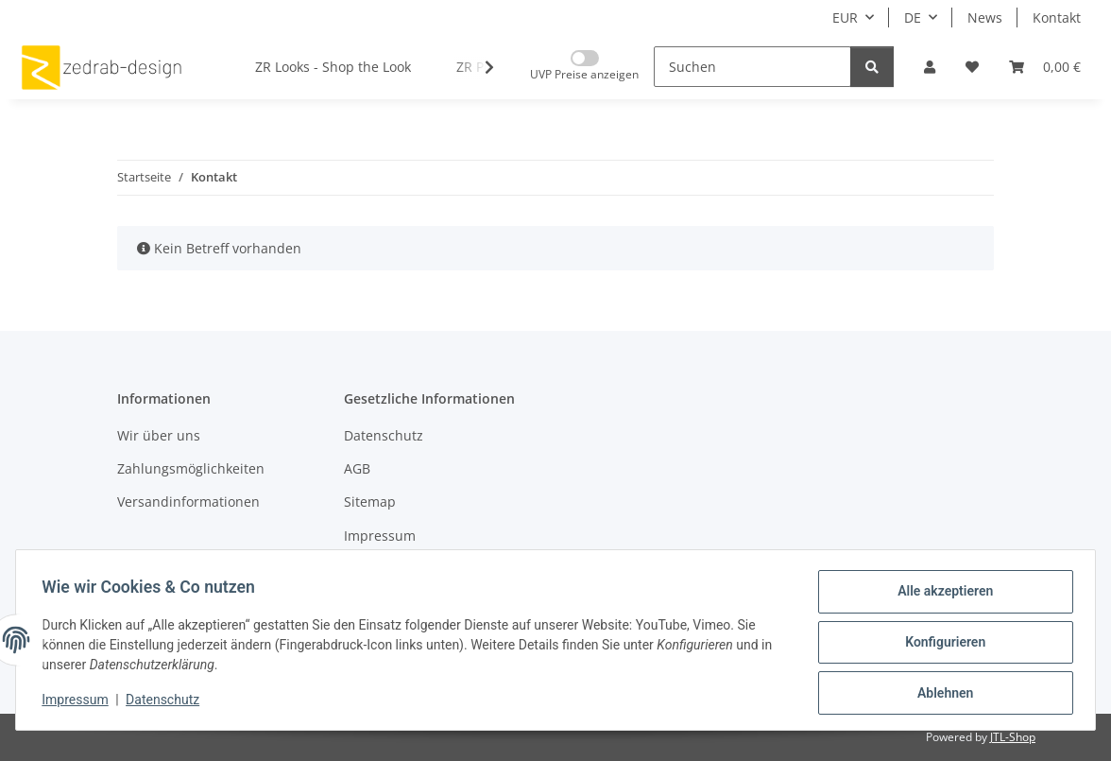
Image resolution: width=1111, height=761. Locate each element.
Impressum (79, 702)
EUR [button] (845, 17)
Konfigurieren (940, 644)
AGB (357, 468)
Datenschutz (167, 702)
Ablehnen (940, 693)
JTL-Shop (1012, 737)
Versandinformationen (188, 501)
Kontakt (1057, 17)
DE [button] (912, 17)
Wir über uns (158, 435)
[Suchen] (752, 66)
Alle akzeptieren (940, 595)
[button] (929, 66)
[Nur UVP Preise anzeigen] (584, 66)
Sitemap (370, 501)
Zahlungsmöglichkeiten (191, 468)
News (984, 17)
